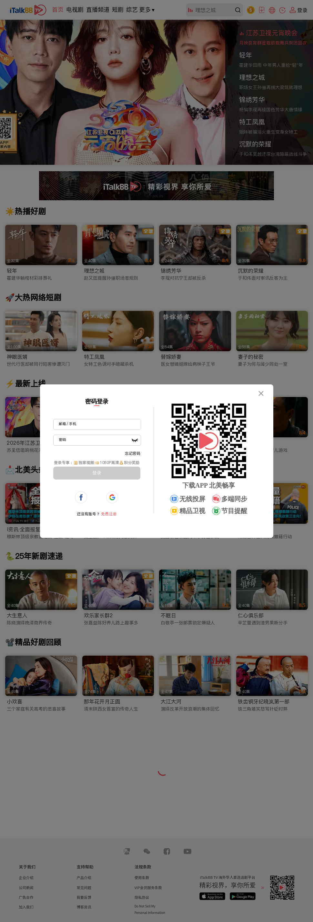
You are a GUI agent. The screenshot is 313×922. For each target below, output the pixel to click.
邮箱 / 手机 (67, 423)
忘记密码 (132, 453)
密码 (62, 439)
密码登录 (96, 401)
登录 (96, 472)
